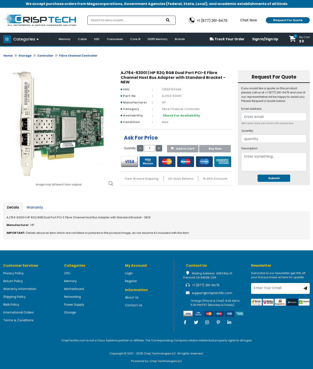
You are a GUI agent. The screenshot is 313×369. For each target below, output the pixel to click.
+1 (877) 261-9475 (206, 285)
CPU (67, 273)
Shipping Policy (14, 297)
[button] (299, 39)
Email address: (251, 109)
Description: (249, 148)
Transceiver (115, 39)
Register (131, 281)
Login (129, 273)
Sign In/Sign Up (265, 39)
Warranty (35, 207)
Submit (274, 178)
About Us (131, 297)
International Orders (18, 312)
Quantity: (247, 131)
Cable (82, 39)
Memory (65, 39)
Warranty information (19, 289)
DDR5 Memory (158, 39)
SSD (96, 39)
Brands (180, 39)
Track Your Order (227, 39)
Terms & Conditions (18, 320)
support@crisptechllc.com (212, 293)
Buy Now (215, 149)
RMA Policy (11, 304)
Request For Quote (288, 20)
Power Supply (74, 304)
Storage (25, 56)
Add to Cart (183, 149)
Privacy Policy (13, 273)
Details (13, 207)
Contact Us (133, 305)
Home (8, 56)
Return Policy (13, 281)
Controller (45, 56)
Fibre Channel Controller (78, 56)
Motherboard (74, 289)
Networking (72, 297)
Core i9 (135, 39)
